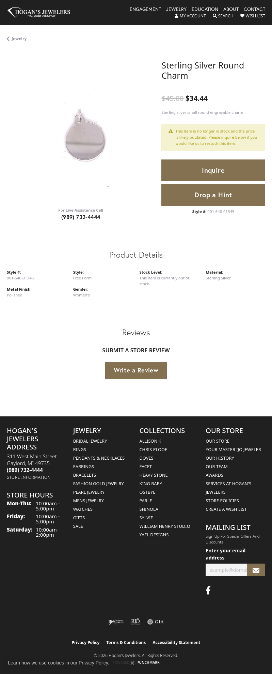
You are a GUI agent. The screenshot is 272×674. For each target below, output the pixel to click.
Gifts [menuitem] (79, 518)
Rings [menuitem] (79, 449)
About (231, 9)
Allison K (150, 441)
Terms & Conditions (126, 642)
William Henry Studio (165, 526)
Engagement (145, 9)
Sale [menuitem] (78, 526)
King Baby (151, 483)
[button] (190, 16)
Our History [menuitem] (220, 458)
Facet (146, 466)
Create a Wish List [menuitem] (226, 509)
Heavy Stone (154, 475)
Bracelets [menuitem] (84, 475)
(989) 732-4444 (80, 216)
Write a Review (136, 370)
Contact (254, 9)
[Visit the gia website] (155, 622)
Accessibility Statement (176, 642)
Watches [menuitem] (83, 509)
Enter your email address (225, 554)
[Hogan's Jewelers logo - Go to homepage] (42, 12)
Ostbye (148, 492)
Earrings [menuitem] (83, 466)
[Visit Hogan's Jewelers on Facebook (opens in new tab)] (208, 590)
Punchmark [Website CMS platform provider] (148, 662)
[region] (81, 127)
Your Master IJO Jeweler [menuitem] (233, 449)
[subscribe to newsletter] (256, 570)
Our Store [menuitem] (217, 441)
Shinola (149, 509)
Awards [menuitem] (214, 475)
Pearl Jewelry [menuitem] (89, 492)
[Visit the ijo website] (116, 622)
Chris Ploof (153, 449)
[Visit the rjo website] (135, 622)
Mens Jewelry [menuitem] (88, 500)
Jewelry (176, 9)
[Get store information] (29, 477)
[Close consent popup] (132, 663)
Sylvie (146, 518)
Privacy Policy (86, 642)
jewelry (19, 39)
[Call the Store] (25, 469)
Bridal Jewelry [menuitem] (90, 441)
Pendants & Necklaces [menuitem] (99, 458)
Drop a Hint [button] (213, 194)
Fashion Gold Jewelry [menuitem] (98, 483)
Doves (147, 458)
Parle (146, 500)
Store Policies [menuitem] (222, 500)
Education (205, 9)
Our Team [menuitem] (217, 466)
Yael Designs (154, 535)
